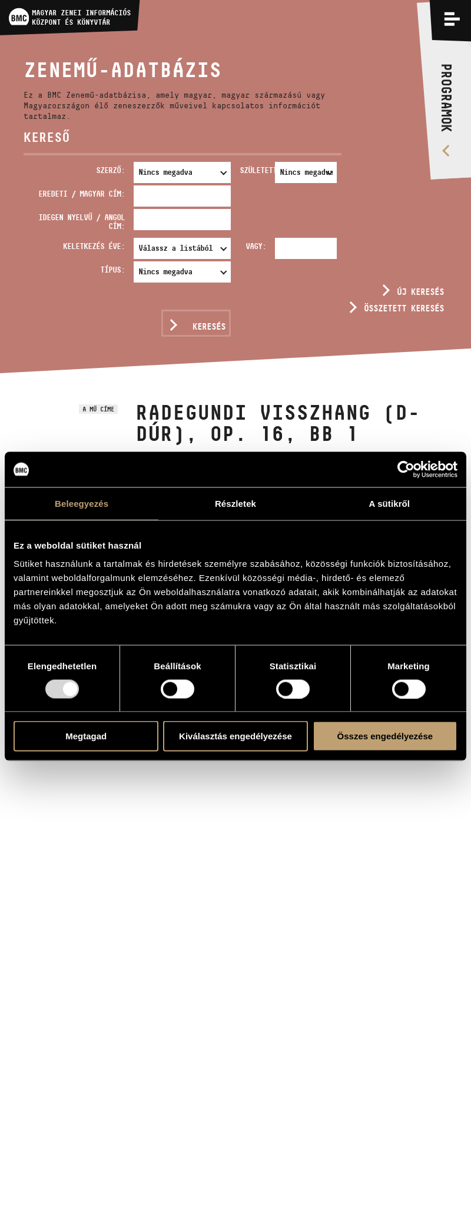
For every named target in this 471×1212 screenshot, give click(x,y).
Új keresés (420, 292)
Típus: (112, 269)
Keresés (209, 326)
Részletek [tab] (235, 503)
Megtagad (86, 736)
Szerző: (110, 170)
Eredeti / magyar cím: (81, 193)
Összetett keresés (404, 308)
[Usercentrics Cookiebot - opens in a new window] (405, 469)
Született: (255, 170)
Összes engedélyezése (385, 736)
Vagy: (256, 246)
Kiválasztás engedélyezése (235, 736)
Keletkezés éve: (94, 246)
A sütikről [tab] (389, 503)
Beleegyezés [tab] (81, 503)
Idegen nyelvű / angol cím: (81, 221)
